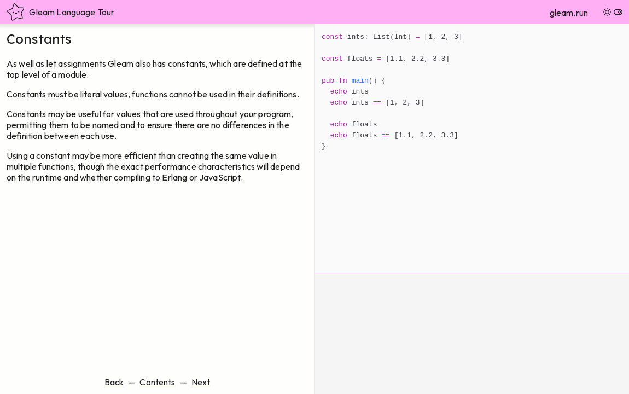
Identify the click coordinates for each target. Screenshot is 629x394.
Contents (157, 381)
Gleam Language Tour (60, 12)
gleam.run (569, 12)
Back (114, 381)
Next (201, 381)
